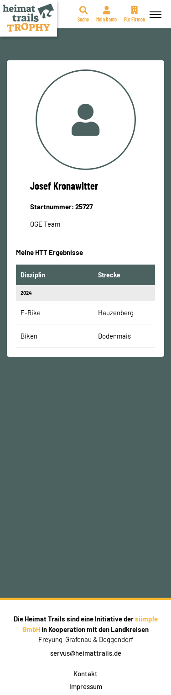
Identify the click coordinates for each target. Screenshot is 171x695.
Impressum (85, 686)
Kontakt (85, 673)
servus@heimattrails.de (85, 653)
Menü (154, 9)
